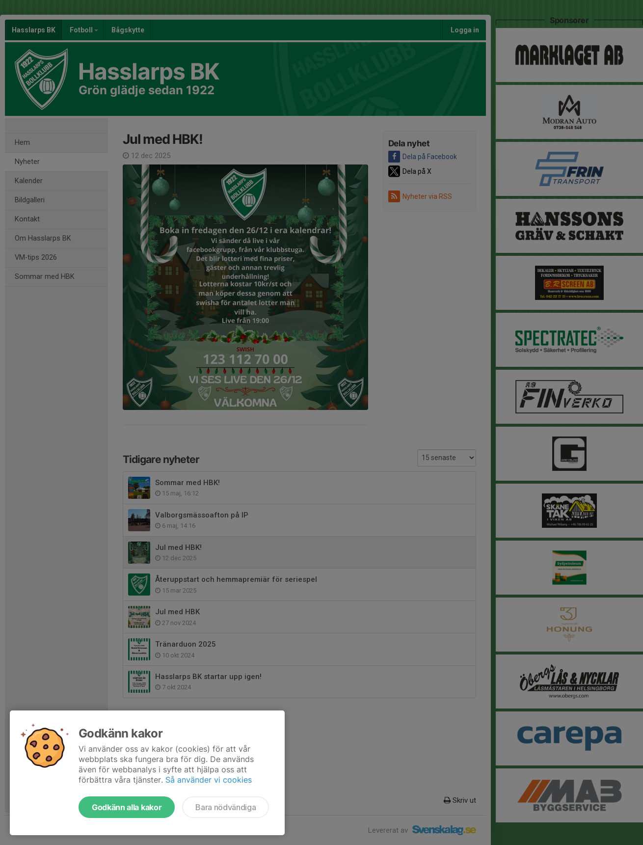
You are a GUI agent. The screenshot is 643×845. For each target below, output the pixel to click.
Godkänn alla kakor (126, 807)
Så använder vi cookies (208, 780)
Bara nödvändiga (225, 807)
